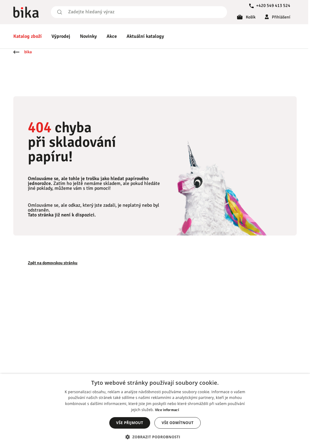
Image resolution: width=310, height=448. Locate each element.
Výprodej (60, 36)
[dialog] (155, 411)
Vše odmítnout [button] (177, 422)
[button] (155, 437)
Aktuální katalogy (145, 36)
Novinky (88, 36)
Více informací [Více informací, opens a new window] (167, 410)
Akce (112, 36)
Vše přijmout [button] (129, 422)
